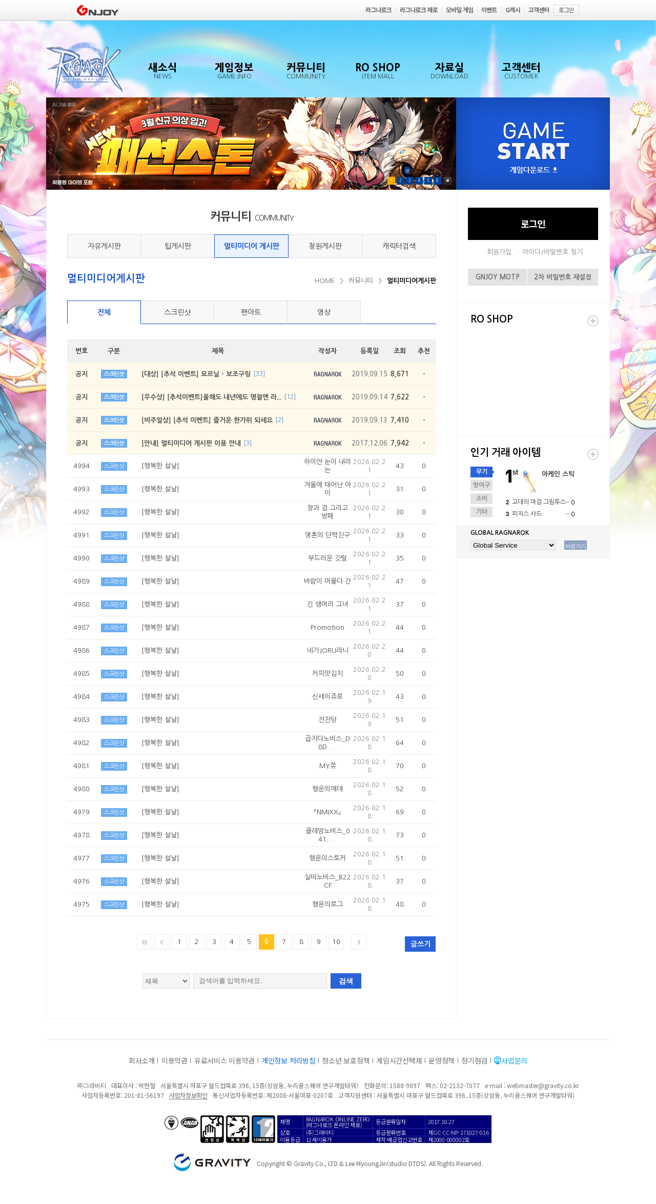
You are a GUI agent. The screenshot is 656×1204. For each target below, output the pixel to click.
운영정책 (441, 1060)
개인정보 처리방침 (288, 1060)
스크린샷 (177, 312)
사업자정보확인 (188, 1095)
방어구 (481, 485)
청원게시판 (325, 246)
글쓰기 (420, 944)
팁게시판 (178, 246)
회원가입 (499, 252)
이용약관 (174, 1060)
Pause (448, 181)
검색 (346, 981)
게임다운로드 (533, 170)
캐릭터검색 (399, 246)
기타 (481, 512)
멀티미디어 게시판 (251, 246)
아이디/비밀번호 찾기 (552, 252)
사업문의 (514, 1060)
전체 (104, 312)
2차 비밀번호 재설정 (562, 277)
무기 (481, 472)
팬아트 (251, 312)
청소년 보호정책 (346, 1060)
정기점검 (474, 1060)
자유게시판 (104, 246)
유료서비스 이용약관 (224, 1060)
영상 (324, 312)
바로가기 (575, 546)
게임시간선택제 (399, 1060)
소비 (481, 498)
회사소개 (142, 1060)
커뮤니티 (360, 280)
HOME (325, 280)
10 (336, 941)
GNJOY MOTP (498, 277)
